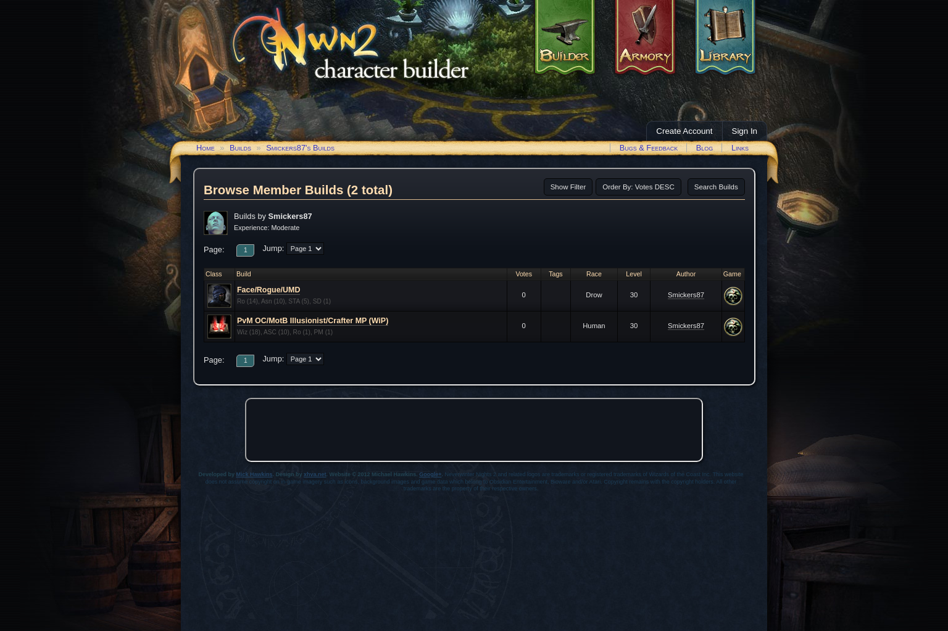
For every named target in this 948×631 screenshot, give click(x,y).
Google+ (430, 474)
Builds (240, 147)
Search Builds (716, 187)
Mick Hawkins (254, 474)
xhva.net (315, 474)
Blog (704, 147)
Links (740, 147)
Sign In (745, 131)
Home (205, 147)
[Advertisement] (474, 430)
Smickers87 (686, 295)
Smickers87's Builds (300, 147)
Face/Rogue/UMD (268, 290)
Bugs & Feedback (649, 147)
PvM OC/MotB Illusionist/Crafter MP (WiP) (312, 320)
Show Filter (568, 187)
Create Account (684, 131)
